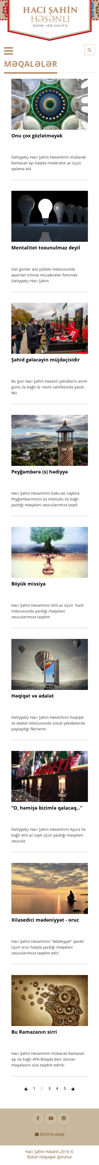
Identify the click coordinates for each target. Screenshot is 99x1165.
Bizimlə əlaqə (49, 1135)
